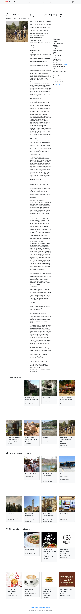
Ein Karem (11, 514)
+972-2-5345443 (58, 84)
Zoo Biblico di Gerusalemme (47, 475)
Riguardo (52, 2)
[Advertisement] (40, 9)
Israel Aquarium (65, 474)
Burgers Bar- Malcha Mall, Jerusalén (64, 551)
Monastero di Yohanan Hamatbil (31, 399)
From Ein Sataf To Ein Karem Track (14, 438)
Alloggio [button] (29, 2)
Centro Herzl (64, 514)
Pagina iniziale (23, 2)
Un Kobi (45, 438)
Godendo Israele (13, 2)
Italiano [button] (71, 2)
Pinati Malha (29, 550)
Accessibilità (42, 607)
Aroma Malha (29, 589)
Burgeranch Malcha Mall (12, 590)
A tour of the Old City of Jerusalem (31, 438)
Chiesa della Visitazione (29, 515)
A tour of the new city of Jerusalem (66, 399)
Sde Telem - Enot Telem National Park (66, 439)
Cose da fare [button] (35, 2)
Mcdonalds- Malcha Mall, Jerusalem (47, 591)
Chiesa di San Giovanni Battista (48, 515)
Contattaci (47, 607)
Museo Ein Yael (30, 474)
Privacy (32, 607)
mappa (65, 61)
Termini (36, 607)
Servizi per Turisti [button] (44, 2)
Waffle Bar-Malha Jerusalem (66, 590)
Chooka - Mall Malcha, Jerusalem (49, 550)
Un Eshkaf (46, 398)
